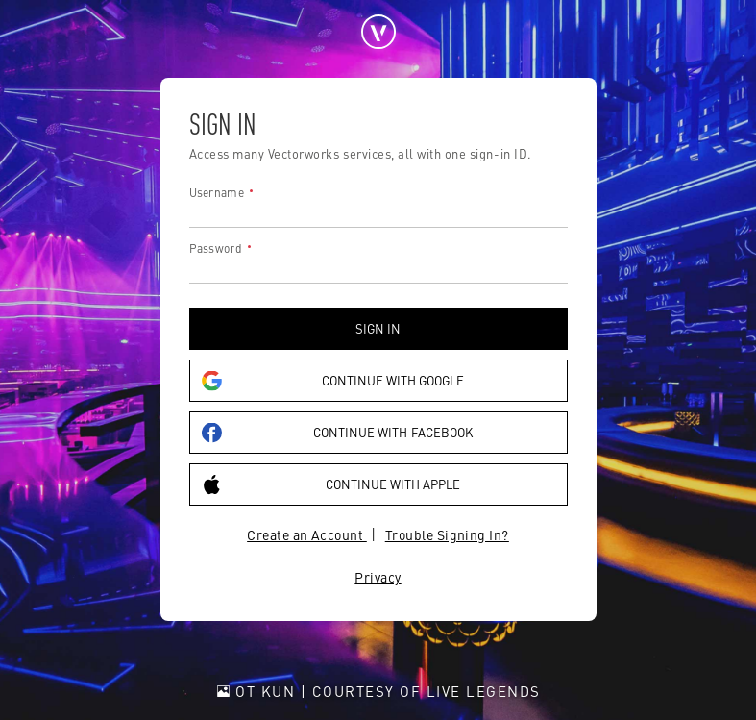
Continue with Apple (331, 485)
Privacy (377, 576)
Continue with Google (333, 381)
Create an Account (307, 534)
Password (215, 248)
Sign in (378, 328)
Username (216, 192)
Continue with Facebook (337, 433)
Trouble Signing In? (447, 534)
